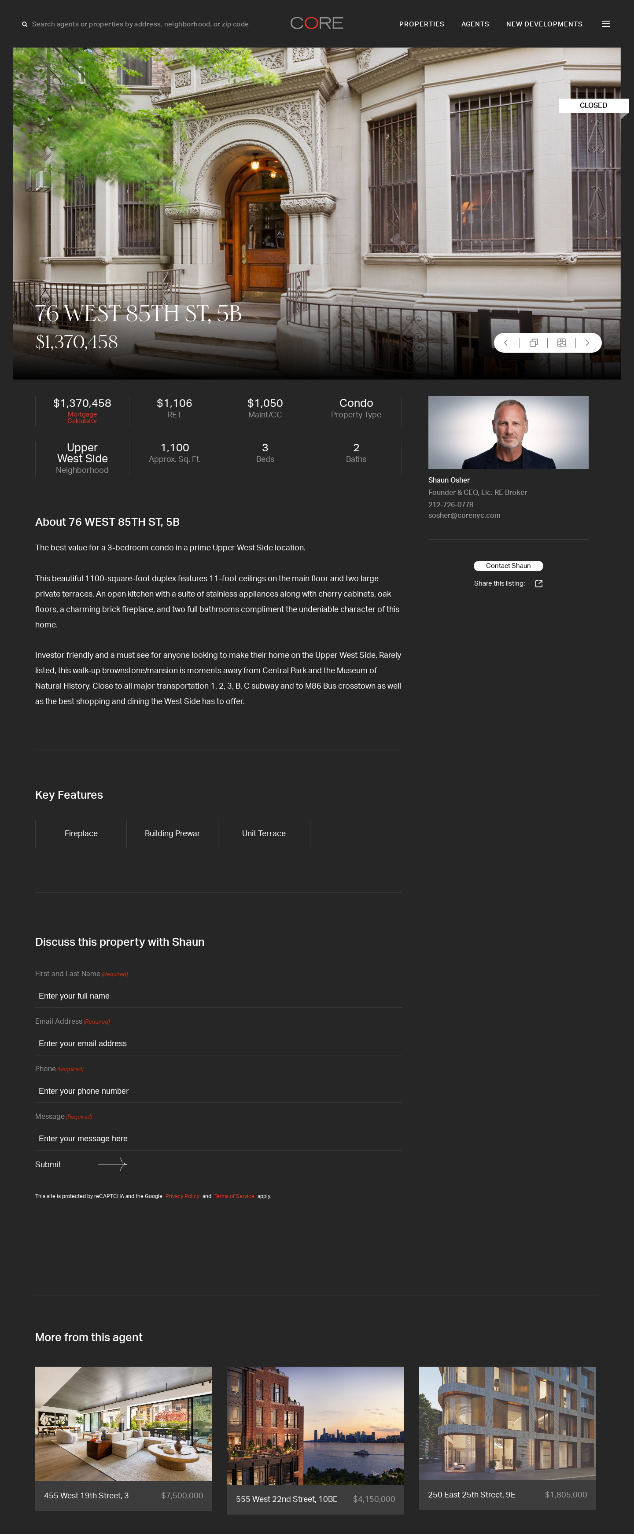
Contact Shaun (508, 566)
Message (63, 1117)
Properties (422, 24)
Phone (59, 1070)
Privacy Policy (182, 1196)
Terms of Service (234, 1196)
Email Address (72, 1022)
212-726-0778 (450, 505)
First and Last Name (81, 974)
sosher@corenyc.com (464, 515)
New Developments (544, 24)
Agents (475, 24)
